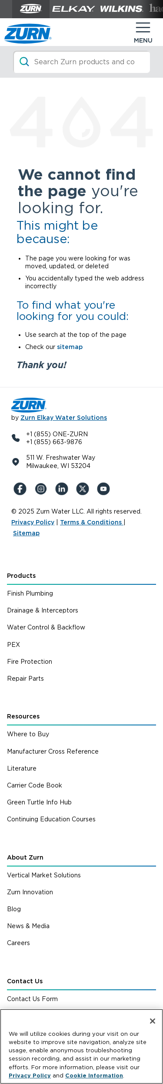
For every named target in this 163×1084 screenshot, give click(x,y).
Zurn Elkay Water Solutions (63, 417)
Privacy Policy (32, 522)
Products (21, 575)
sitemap (70, 346)
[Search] (81, 61)
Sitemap (26, 533)
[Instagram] (42, 489)
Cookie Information (94, 1075)
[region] (81, 1046)
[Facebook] (21, 489)
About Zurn (25, 857)
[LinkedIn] (63, 489)
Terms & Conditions (91, 522)
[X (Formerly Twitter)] (84, 489)
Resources (23, 716)
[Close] (152, 1021)
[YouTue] (105, 489)
